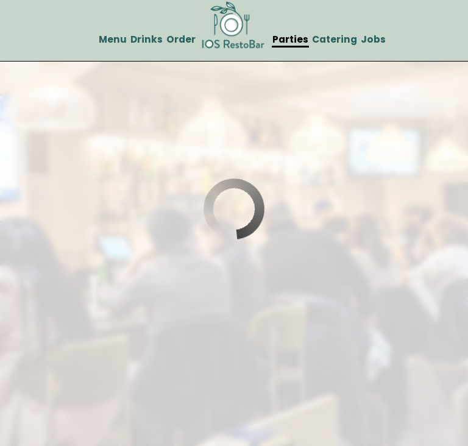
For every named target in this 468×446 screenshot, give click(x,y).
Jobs (373, 40)
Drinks (146, 40)
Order (181, 40)
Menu (113, 40)
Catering (334, 40)
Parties (290, 40)
